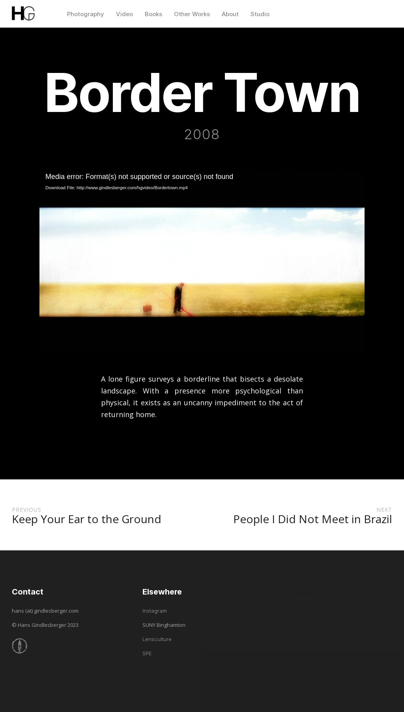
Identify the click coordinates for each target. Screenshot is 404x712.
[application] (202, 262)
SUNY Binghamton (163, 624)
